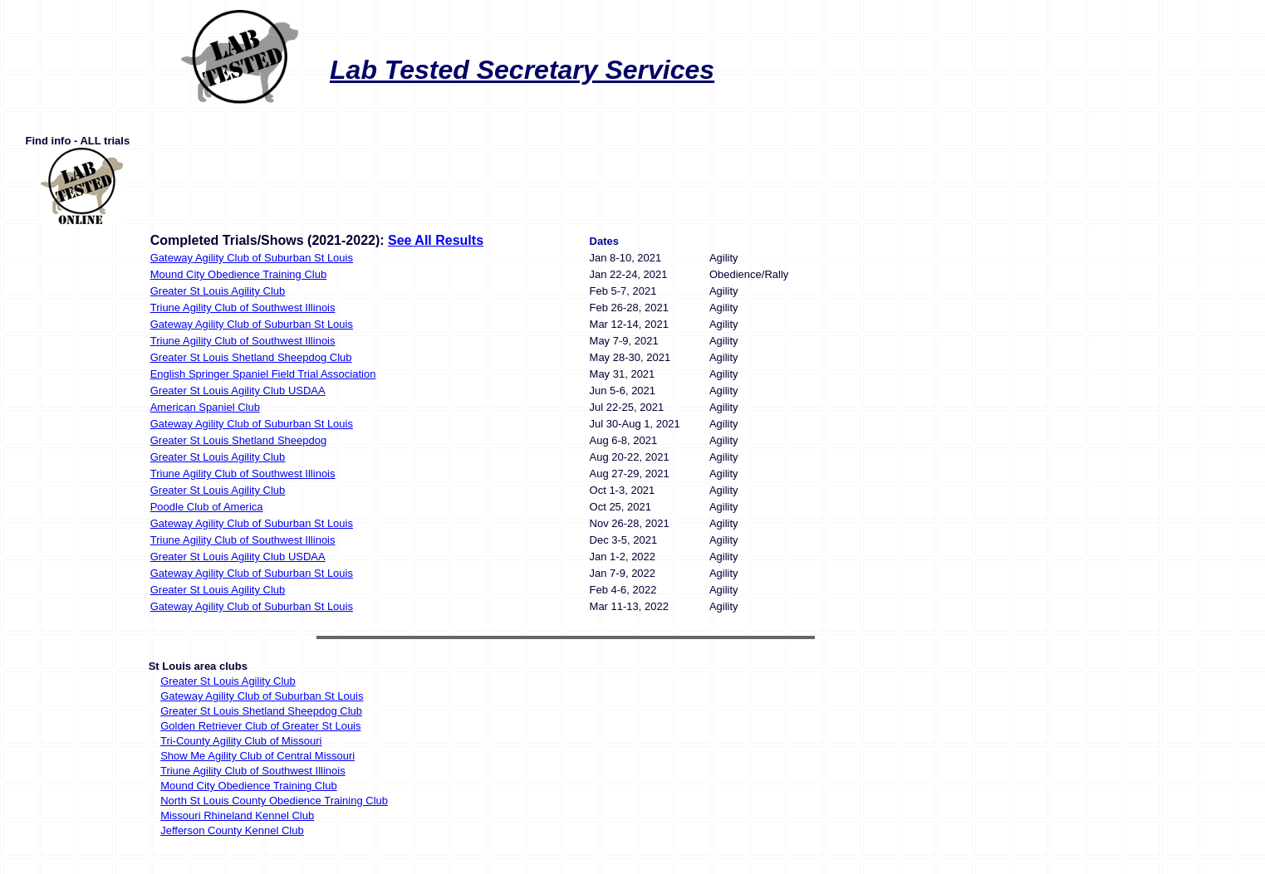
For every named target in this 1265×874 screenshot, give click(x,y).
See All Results (435, 240)
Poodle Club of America (206, 506)
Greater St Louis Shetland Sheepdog (238, 440)
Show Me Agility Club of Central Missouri (257, 755)
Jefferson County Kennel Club (231, 830)
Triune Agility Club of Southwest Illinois (243, 307)
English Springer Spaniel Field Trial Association (263, 374)
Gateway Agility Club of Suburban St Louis (251, 257)
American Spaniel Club (205, 407)
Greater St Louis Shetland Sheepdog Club (251, 357)
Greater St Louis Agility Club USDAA (238, 390)
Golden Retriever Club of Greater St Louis (260, 726)
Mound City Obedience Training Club (238, 274)
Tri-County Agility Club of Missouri (241, 741)
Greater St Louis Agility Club (218, 291)
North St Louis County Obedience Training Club (274, 800)
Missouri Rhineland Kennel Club (237, 815)
